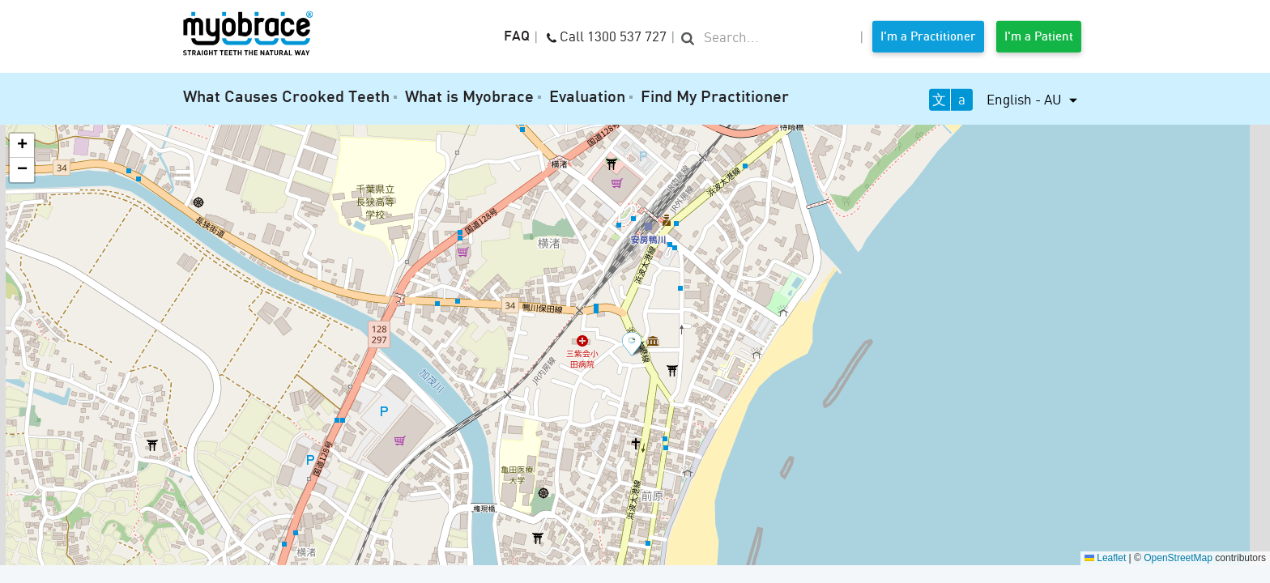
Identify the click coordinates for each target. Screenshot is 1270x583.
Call (607, 35)
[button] (635, 345)
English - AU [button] (1026, 99)
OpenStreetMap (1178, 558)
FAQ (517, 37)
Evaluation (587, 98)
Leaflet (1105, 558)
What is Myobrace (469, 98)
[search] (767, 38)
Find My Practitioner (715, 98)
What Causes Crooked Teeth (286, 98)
